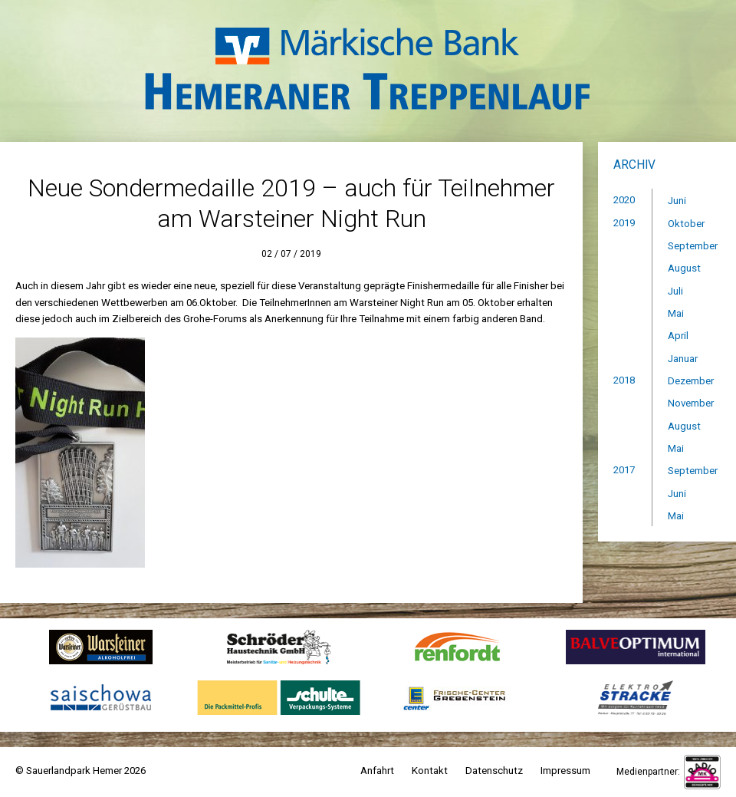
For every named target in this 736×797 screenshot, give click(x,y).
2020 (624, 200)
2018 (624, 380)
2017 (624, 470)
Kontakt (430, 770)
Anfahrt (377, 770)
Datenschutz (494, 770)
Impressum (565, 770)
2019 (624, 223)
